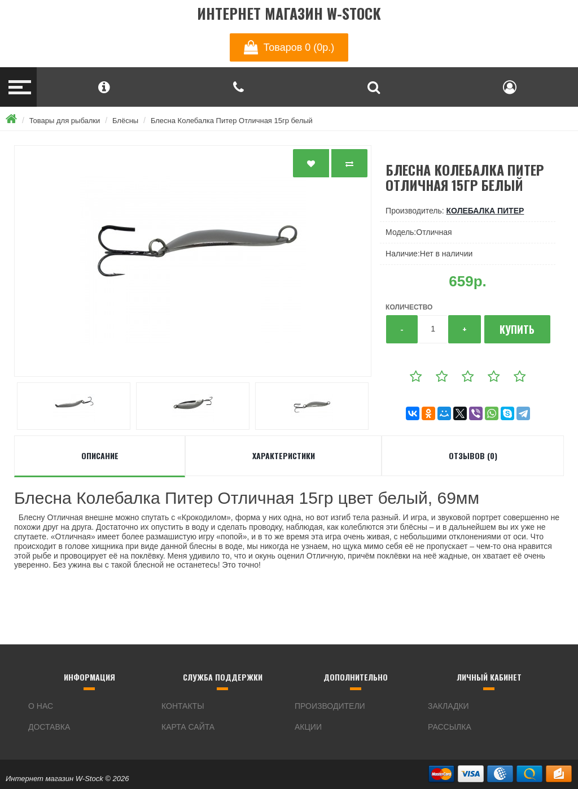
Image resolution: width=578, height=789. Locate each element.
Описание (100, 455)
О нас (40, 705)
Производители (330, 705)
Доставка (49, 726)
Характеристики (283, 455)
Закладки (448, 705)
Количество (409, 307)
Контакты (182, 705)
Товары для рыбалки (64, 120)
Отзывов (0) (473, 455)
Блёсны (125, 120)
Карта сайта (187, 726)
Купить (517, 329)
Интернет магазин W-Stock (289, 14)
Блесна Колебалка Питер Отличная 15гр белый (232, 120)
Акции (308, 726)
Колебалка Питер (485, 210)
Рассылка (449, 726)
